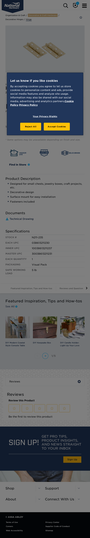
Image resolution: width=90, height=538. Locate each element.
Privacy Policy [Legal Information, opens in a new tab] (28, 104)
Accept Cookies (57, 126)
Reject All (30, 126)
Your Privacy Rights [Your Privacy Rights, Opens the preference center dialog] (45, 116)
